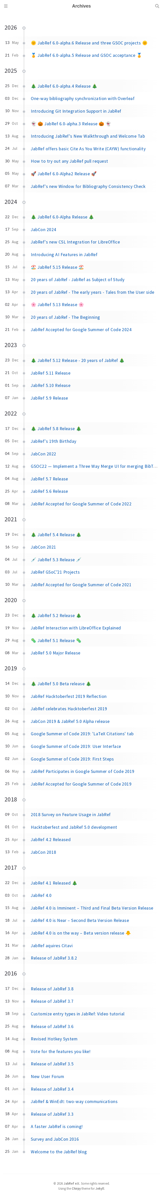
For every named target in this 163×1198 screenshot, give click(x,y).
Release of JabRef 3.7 (52, 1001)
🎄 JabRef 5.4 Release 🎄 (56, 534)
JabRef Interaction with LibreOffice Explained (76, 628)
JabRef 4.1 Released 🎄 (54, 883)
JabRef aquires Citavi (52, 945)
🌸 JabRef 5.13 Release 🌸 (57, 304)
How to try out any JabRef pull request (69, 161)
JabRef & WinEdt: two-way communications (74, 1101)
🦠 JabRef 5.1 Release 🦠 (56, 640)
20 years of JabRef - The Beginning (65, 317)
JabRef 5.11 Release (50, 373)
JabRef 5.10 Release (50, 385)
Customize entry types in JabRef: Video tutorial (78, 1014)
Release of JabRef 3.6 (52, 1026)
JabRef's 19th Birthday (53, 441)
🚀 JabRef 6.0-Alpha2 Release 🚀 (64, 174)
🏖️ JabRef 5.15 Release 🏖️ (57, 267)
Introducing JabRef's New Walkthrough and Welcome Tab (88, 136)
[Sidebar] (6, 6)
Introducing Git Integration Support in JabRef (76, 111)
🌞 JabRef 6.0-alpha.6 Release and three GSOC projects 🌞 (89, 43)
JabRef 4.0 (41, 895)
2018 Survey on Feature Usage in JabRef (71, 814)
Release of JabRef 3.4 (52, 1089)
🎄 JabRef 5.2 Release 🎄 (56, 615)
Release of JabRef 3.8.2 (54, 958)
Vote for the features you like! (60, 1051)
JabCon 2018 (43, 852)
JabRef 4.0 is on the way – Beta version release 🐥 (81, 933)
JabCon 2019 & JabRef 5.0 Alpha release (70, 721)
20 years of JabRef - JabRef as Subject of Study (78, 279)
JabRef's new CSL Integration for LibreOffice (75, 242)
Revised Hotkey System (54, 1039)
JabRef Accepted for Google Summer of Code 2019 (81, 784)
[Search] (157, 6)
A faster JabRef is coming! (57, 1126)
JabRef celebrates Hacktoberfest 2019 (69, 709)
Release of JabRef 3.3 (52, 1114)
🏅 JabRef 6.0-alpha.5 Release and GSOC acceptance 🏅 (86, 55)
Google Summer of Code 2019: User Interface (76, 746)
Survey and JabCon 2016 (55, 1139)
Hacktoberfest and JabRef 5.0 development (74, 827)
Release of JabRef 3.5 (52, 1064)
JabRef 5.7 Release (49, 479)
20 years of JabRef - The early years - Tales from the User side (92, 292)
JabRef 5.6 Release (49, 491)
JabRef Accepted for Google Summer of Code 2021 (81, 585)
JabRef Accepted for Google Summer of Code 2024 (81, 329)
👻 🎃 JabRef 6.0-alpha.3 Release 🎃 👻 (71, 124)
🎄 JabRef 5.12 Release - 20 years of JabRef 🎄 (78, 360)
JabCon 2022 (43, 454)
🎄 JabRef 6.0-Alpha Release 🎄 (62, 217)
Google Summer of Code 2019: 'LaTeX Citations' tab (82, 734)
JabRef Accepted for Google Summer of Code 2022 (81, 504)
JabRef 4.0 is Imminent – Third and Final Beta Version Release (92, 908)
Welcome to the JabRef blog (59, 1152)
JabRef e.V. (71, 1183)
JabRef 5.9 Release (49, 398)
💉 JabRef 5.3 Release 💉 (56, 560)
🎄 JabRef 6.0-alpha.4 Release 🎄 (64, 86)
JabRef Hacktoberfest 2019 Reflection (68, 696)
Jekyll (99, 1188)
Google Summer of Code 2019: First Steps (72, 759)
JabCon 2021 (43, 547)
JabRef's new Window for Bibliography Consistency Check (88, 186)
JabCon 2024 (43, 229)
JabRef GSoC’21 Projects (55, 572)
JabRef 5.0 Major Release (55, 653)
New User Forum (47, 1076)
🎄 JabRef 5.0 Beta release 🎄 (61, 684)
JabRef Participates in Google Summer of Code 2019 (82, 771)
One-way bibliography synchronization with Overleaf (82, 98)
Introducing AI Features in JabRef (64, 254)
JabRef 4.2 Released (51, 839)
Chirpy (76, 1188)
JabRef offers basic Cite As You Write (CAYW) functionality (88, 149)
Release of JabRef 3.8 (52, 989)
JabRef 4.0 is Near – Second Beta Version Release (80, 920)
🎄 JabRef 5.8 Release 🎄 (56, 428)
